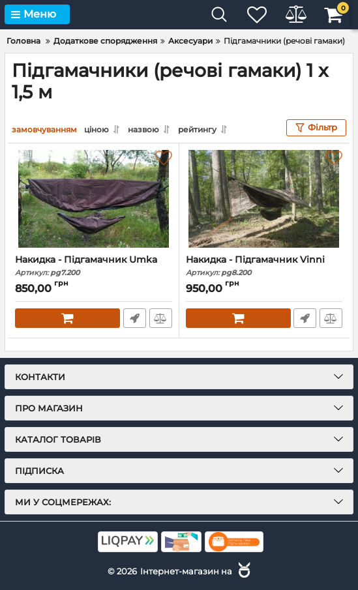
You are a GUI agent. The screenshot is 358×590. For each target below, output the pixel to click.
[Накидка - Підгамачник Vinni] (264, 199)
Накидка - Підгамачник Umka (93, 265)
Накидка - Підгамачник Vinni (264, 265)
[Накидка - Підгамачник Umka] (93, 199)
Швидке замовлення (134, 318)
